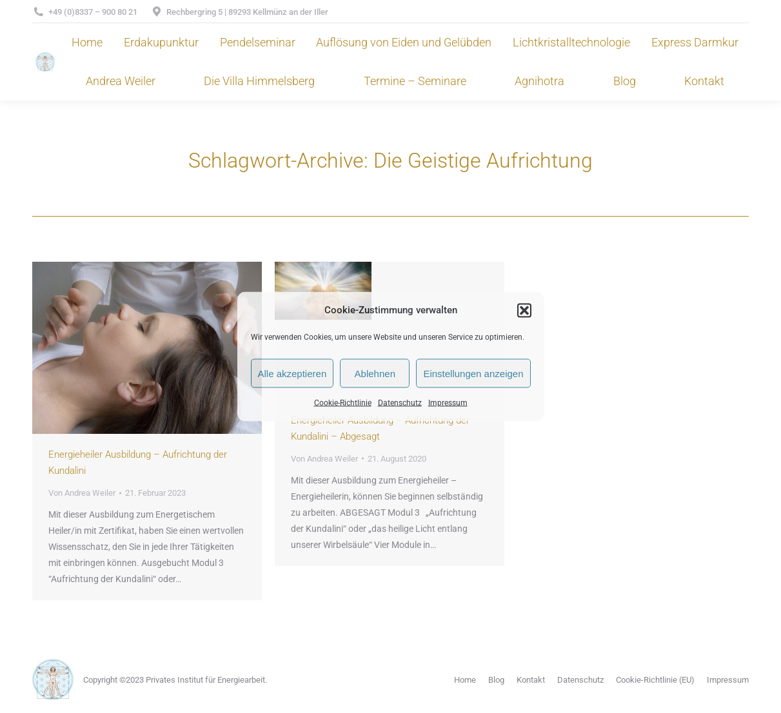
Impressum (448, 402)
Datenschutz (400, 402)
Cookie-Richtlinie (342, 402)
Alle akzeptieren (292, 372)
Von (81, 493)
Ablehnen (375, 372)
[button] (524, 310)
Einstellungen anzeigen (473, 372)
